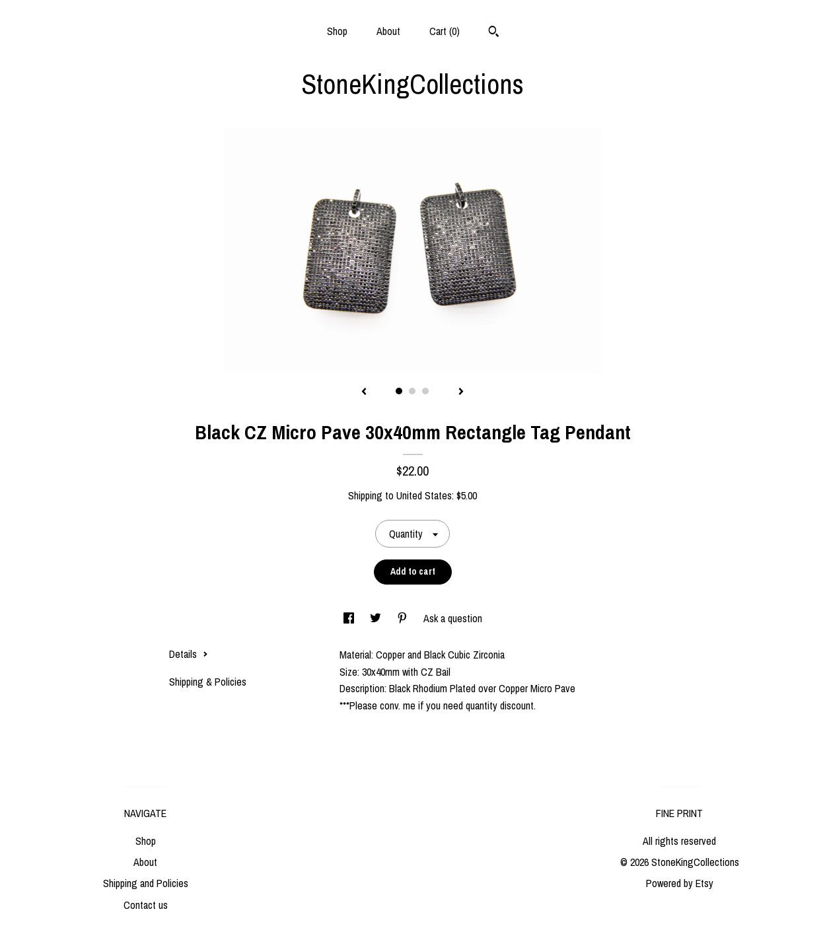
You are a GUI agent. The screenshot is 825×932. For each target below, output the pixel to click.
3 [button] (425, 391)
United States (424, 495)
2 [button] (412, 391)
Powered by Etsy (679, 883)
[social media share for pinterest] (403, 618)
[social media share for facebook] (350, 618)
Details (188, 654)
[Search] (494, 33)
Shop (337, 31)
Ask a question (452, 618)
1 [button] (399, 391)
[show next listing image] (461, 392)
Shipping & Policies (207, 681)
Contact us (146, 905)
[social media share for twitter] (377, 618)
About (388, 31)
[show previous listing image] (364, 392)
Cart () (444, 31)
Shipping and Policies (145, 883)
